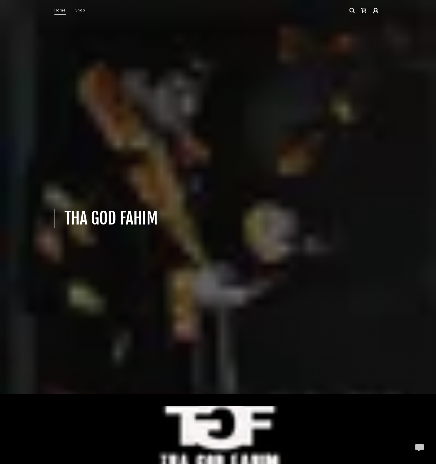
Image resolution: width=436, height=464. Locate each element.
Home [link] (60, 10)
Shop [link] (80, 10)
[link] (364, 10)
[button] (376, 10)
